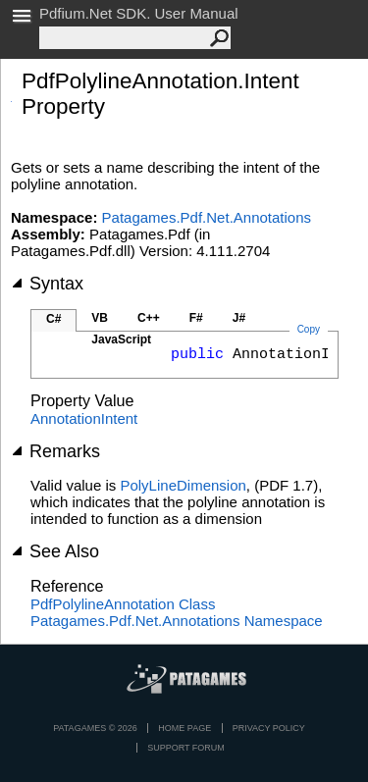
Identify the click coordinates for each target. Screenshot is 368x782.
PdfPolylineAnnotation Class (122, 604)
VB (99, 318)
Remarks (55, 451)
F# (196, 318)
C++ (148, 318)
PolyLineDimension (182, 485)
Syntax (47, 283)
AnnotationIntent (83, 418)
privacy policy (269, 728)
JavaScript (121, 339)
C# (53, 319)
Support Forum (186, 748)
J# (239, 318)
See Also (55, 551)
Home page (184, 728)
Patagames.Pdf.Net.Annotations (206, 217)
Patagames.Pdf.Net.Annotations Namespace (176, 620)
